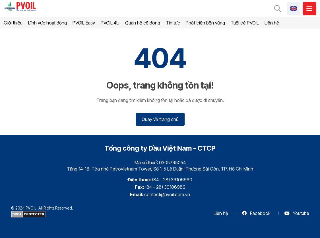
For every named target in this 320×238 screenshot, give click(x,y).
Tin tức (173, 23)
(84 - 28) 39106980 (165, 187)
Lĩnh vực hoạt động (47, 23)
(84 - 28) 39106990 (172, 179)
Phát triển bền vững (205, 23)
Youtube (296, 213)
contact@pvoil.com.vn (167, 194)
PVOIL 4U (110, 23)
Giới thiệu (13, 23)
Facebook (256, 213)
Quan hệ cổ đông (142, 23)
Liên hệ (272, 23)
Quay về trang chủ (160, 119)
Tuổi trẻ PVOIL (245, 23)
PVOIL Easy (84, 23)
